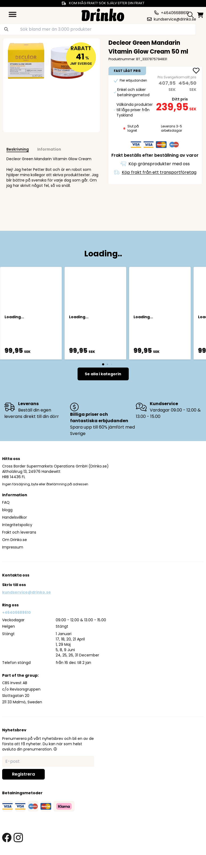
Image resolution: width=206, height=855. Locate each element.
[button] (55, 749)
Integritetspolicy (17, 524)
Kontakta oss (15, 575)
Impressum (12, 547)
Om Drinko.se (14, 539)
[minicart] (200, 15)
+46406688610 (16, 612)
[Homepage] (103, 14)
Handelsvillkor (14, 517)
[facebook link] (6, 837)
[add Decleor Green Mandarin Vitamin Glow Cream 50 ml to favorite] (196, 71)
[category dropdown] (13, 14)
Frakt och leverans (19, 532)
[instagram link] (18, 837)
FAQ (6, 502)
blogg (7, 510)
